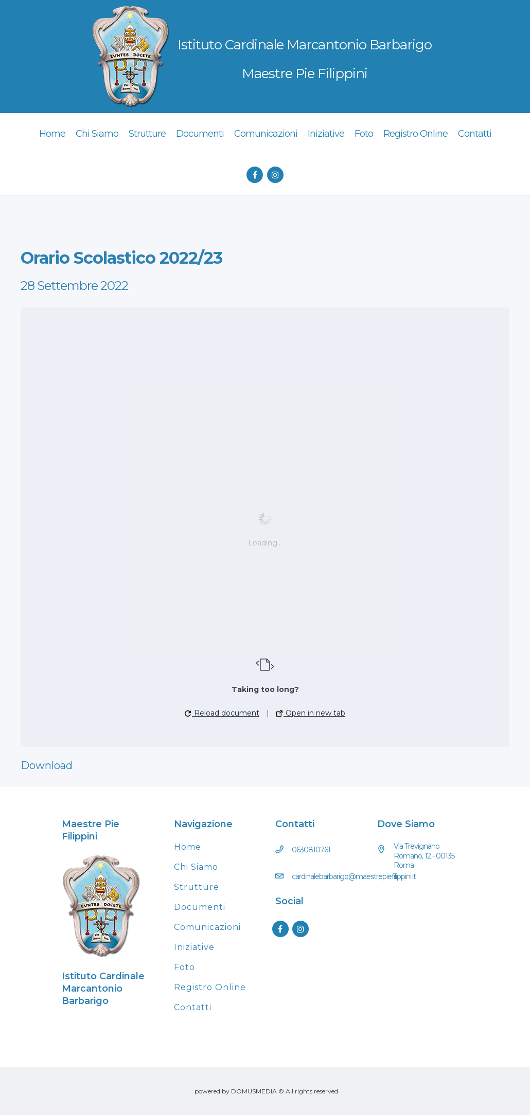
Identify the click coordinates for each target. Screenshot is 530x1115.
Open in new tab (310, 713)
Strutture (196, 887)
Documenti (199, 907)
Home (187, 847)
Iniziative (194, 947)
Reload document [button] (222, 713)
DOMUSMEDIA (254, 1091)
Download (47, 765)
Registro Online (210, 987)
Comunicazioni (207, 927)
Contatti (192, 1007)
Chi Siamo (196, 867)
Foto (184, 967)
